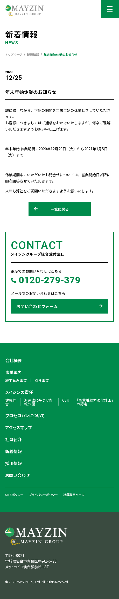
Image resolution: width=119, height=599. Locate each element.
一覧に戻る (51, 209)
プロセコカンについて (24, 415)
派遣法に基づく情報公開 (38, 402)
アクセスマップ (18, 427)
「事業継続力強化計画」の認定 (95, 402)
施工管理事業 (16, 380)
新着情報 (33, 54)
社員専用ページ (74, 494)
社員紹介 (13, 439)
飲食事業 (41, 380)
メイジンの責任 (19, 392)
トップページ (13, 54)
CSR (65, 400)
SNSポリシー (14, 494)
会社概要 (13, 360)
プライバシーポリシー (43, 494)
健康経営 (10, 402)
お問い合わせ (17, 475)
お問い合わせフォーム (59, 306)
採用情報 (13, 463)
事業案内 (13, 372)
